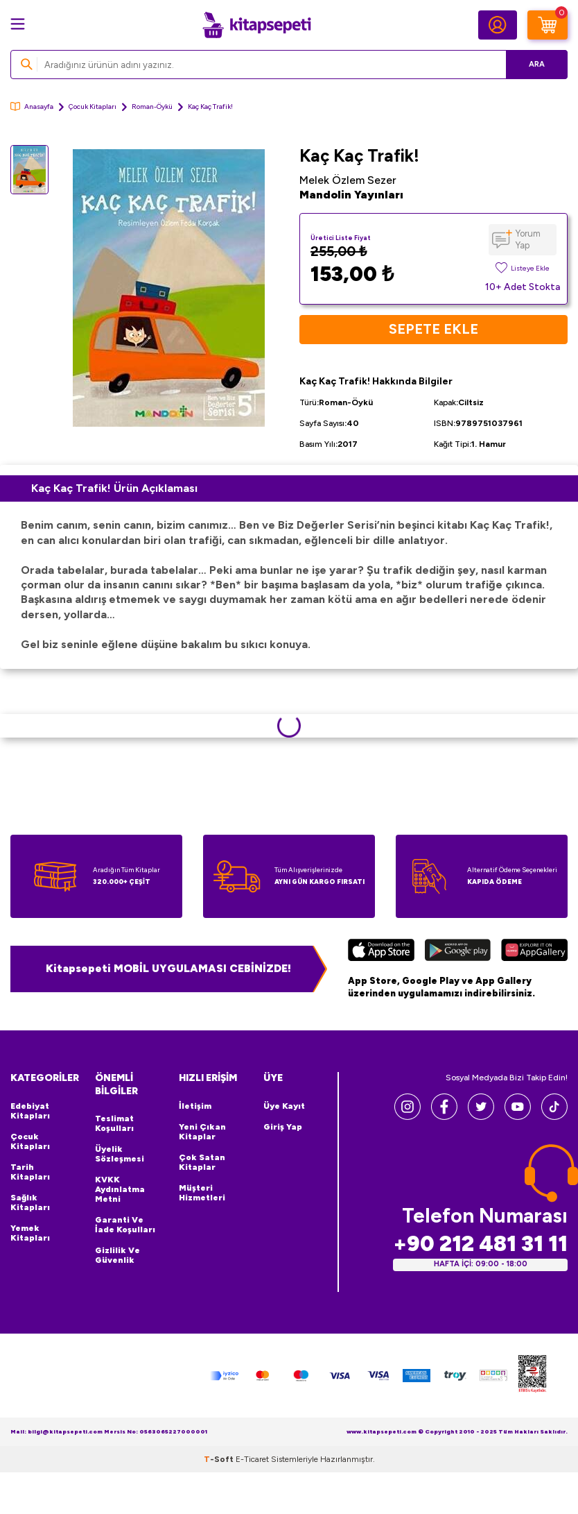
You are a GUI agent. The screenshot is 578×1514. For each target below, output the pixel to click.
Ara (537, 64)
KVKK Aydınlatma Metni (120, 1189)
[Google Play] (458, 951)
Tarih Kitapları (30, 1172)
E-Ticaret (252, 1459)
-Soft (220, 1459)
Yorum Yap (528, 239)
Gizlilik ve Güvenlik (117, 1255)
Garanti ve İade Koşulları (125, 1224)
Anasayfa (31, 106)
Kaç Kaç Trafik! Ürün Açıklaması (114, 488)
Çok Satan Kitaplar (202, 1162)
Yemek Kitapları (30, 1233)
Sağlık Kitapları (30, 1202)
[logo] (256, 25)
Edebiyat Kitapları (30, 1111)
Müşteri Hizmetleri (202, 1192)
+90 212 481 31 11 (480, 1244)
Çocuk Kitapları (92, 106)
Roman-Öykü (152, 106)
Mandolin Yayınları (351, 194)
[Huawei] (534, 951)
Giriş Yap (282, 1127)
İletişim (195, 1106)
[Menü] (17, 24)
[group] (169, 288)
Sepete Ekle (433, 329)
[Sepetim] (547, 25)
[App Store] (381, 951)
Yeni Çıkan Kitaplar (202, 1131)
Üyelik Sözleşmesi (119, 1154)
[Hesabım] (498, 25)
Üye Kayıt (284, 1106)
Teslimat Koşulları (114, 1123)
